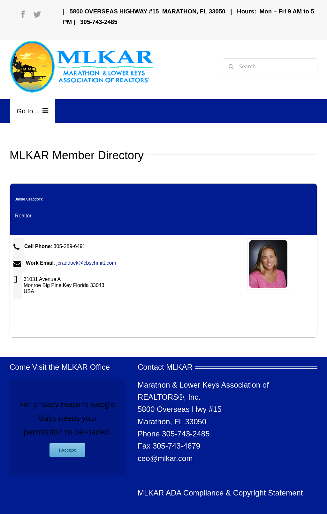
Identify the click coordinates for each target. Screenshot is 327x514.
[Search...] (270, 66)
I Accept (67, 450)
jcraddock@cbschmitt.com (86, 263)
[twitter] (37, 14)
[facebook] (23, 14)
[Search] (231, 66)
